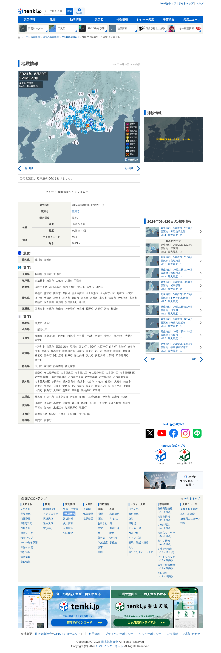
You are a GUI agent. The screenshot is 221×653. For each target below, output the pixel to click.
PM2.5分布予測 (29, 542)
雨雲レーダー (28, 533)
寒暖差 (113, 542)
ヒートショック (168, 558)
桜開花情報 (168, 518)
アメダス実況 (50, 513)
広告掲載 (172, 633)
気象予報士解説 (189, 509)
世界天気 (25, 513)
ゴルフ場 (133, 533)
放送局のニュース (190, 518)
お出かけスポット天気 (141, 552)
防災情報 (75, 19)
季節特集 (168, 19)
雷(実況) (47, 528)
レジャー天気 (145, 19)
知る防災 (68, 533)
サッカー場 (135, 528)
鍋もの (113, 537)
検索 (69, 11)
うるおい (114, 518)
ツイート (51, 191)
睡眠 (100, 552)
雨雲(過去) (49, 509)
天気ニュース (191, 19)
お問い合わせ (191, 633)
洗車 (100, 547)
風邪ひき (114, 528)
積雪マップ (27, 537)
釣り (131, 547)
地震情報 (70, 513)
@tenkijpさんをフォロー (73, 191)
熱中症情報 (168, 542)
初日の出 (168, 574)
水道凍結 (114, 513)
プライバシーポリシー (119, 633)
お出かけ (103, 523)
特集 (182, 522)
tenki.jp (30, 12)
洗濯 (100, 513)
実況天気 (48, 518)
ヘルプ (199, 3)
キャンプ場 (135, 537)
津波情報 (68, 518)
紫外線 (101, 537)
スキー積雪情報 (168, 566)
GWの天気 (168, 526)
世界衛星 (88, 518)
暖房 (111, 533)
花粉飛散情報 (168, 510)
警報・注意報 (70, 509)
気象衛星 (88, 513)
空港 (131, 518)
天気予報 (29, 19)
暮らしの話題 (187, 513)
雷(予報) (25, 552)
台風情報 (68, 528)
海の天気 (133, 513)
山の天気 (133, 509)
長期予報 (25, 528)
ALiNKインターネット (67, 633)
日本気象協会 (43, 633)
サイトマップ (185, 3)
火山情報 (68, 523)
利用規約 (94, 633)
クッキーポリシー (150, 633)
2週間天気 (26, 523)
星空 (100, 528)
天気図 (99, 19)
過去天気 (48, 523)
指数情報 (122, 19)
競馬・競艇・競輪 (138, 542)
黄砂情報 (25, 561)
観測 (52, 19)
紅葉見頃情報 (168, 550)
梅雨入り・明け (168, 534)
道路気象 (25, 556)
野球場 (132, 523)
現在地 (79, 13)
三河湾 (75, 211)
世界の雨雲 (27, 547)
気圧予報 (25, 518)
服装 (100, 518)
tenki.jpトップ (168, 3)
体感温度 (103, 542)
